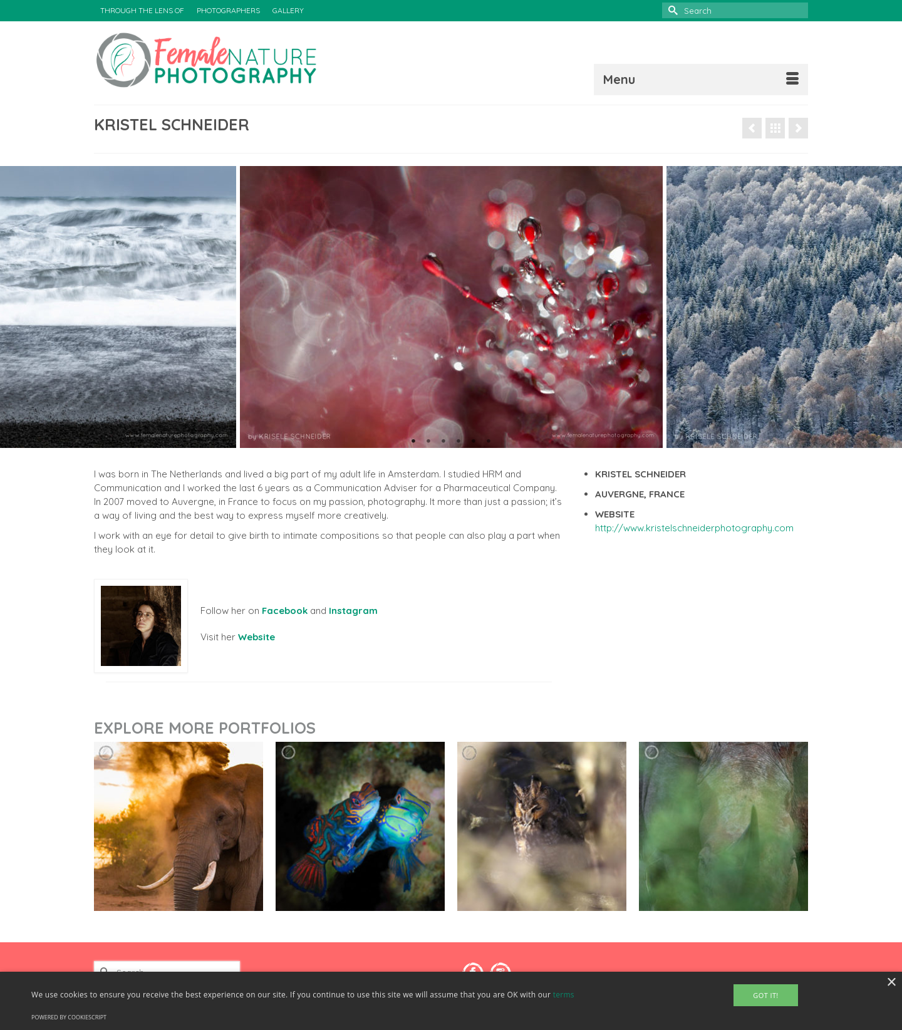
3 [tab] (443, 441)
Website (256, 637)
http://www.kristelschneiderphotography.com (694, 528)
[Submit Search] (671, 10)
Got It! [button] (765, 995)
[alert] (451, 1001)
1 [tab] (413, 441)
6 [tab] (488, 441)
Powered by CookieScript (68, 1017)
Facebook (285, 610)
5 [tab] (473, 441)
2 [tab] (428, 441)
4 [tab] (458, 441)
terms (563, 994)
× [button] (891, 982)
